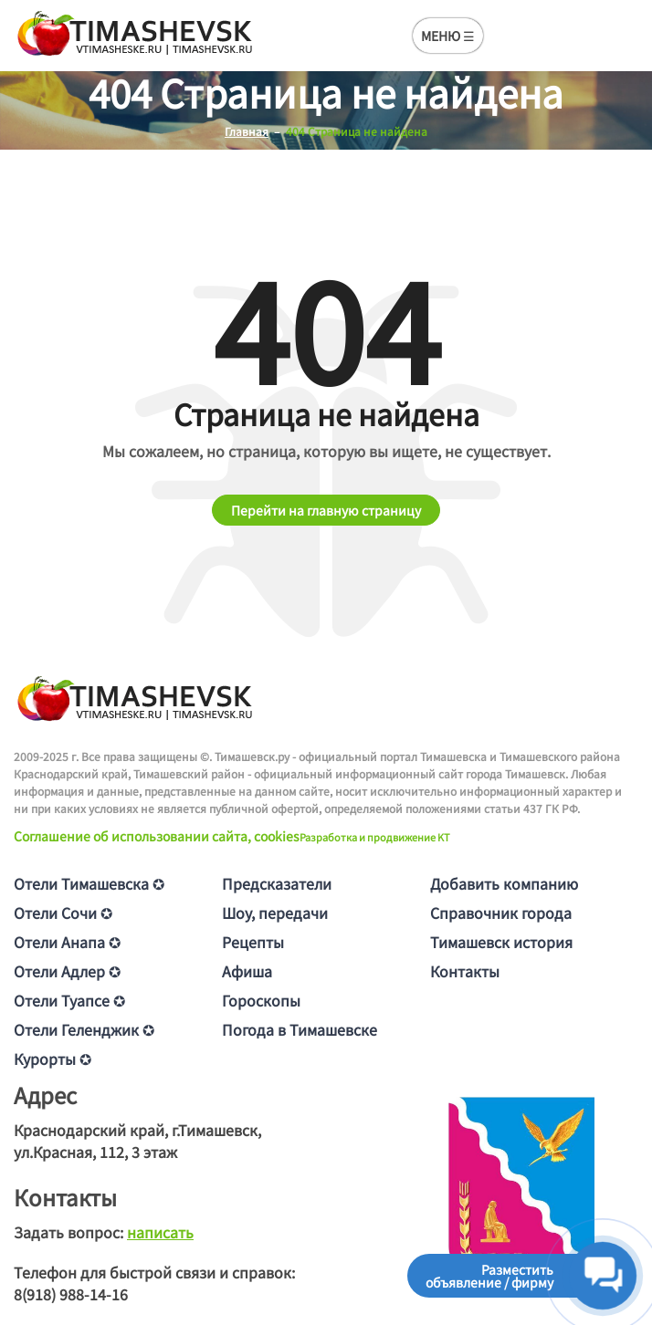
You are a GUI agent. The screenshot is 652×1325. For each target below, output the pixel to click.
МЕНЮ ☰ (448, 35)
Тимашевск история (501, 942)
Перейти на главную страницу (326, 510)
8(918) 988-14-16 (71, 1294)
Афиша (247, 971)
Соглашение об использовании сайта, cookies (157, 836)
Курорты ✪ (52, 1058)
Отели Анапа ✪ (67, 942)
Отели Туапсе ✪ (69, 1000)
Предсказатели (276, 883)
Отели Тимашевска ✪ (89, 883)
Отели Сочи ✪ (63, 912)
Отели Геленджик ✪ (84, 1029)
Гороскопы (261, 1000)
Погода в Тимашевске (299, 1029)
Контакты (465, 971)
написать (160, 1232)
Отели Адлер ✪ (67, 971)
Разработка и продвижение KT (375, 836)
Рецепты (253, 942)
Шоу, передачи (275, 912)
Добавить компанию (504, 883)
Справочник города (501, 912)
